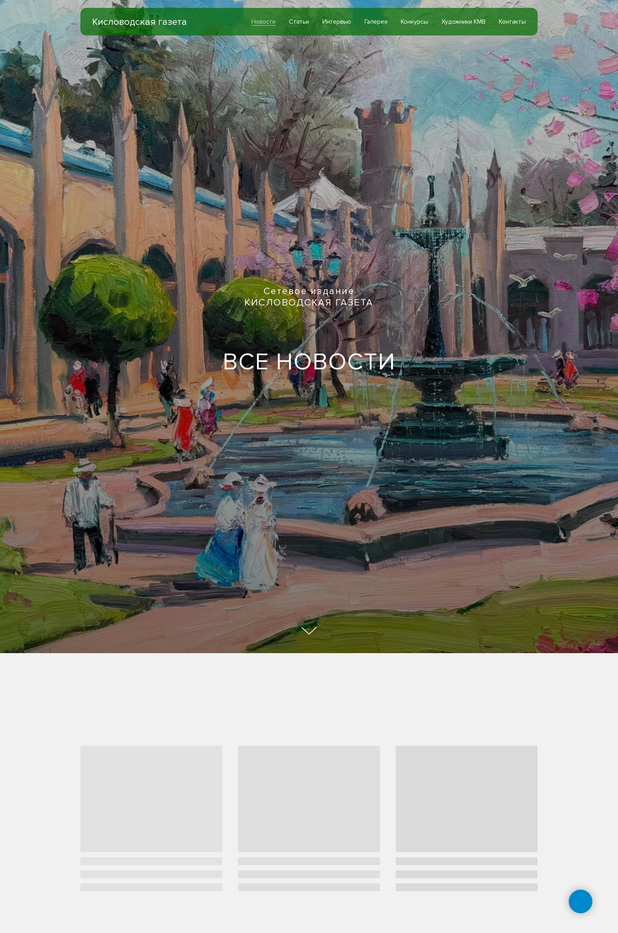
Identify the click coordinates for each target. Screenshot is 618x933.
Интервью (336, 22)
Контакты (512, 22)
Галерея (376, 22)
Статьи (299, 22)
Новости (263, 22)
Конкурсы (414, 22)
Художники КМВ (463, 22)
